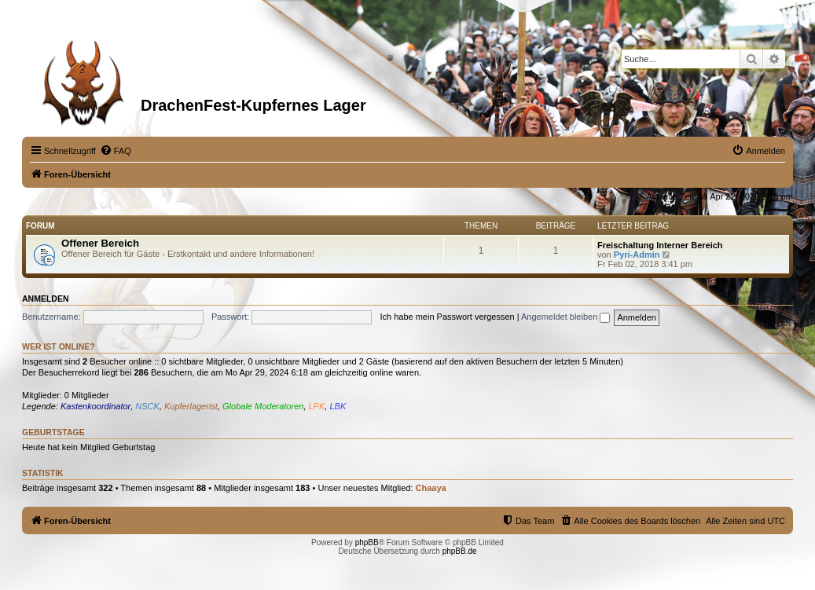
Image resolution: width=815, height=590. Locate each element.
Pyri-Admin (637, 254)
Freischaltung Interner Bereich (660, 245)
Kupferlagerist (191, 406)
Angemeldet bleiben (565, 316)
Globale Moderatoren (262, 406)
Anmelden (45, 298)
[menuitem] (115, 150)
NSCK (147, 406)
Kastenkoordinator (95, 406)
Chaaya (431, 488)
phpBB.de (459, 551)
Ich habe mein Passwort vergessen (447, 316)
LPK (317, 406)
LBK (337, 406)
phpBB (367, 542)
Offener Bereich (100, 243)
